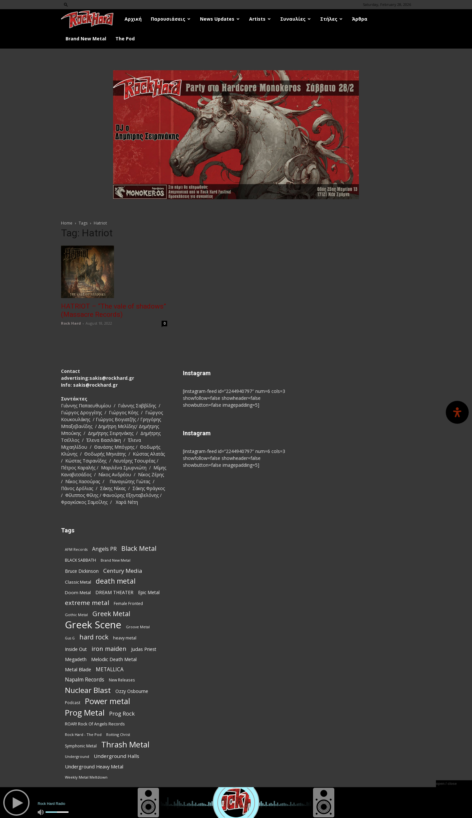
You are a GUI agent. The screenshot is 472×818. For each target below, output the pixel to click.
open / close (446, 784)
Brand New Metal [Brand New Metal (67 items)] (115, 560)
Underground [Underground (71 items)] (77, 756)
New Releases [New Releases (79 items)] (122, 679)
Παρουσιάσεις (170, 19)
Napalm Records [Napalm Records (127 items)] (84, 679)
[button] (66, 4)
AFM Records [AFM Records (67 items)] (76, 549)
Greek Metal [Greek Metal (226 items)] (111, 613)
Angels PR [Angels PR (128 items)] (104, 549)
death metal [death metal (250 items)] (116, 581)
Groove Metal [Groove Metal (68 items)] (138, 626)
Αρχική (133, 19)
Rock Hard (71, 323)
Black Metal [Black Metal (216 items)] (138, 548)
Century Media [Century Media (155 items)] (122, 570)
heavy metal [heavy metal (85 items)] (124, 638)
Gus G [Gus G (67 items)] (70, 638)
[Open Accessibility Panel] (457, 412)
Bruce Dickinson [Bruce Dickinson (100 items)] (82, 571)
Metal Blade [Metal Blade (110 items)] (78, 669)
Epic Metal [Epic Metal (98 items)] (149, 592)
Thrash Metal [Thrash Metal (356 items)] (125, 744)
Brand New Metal (86, 38)
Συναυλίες (295, 19)
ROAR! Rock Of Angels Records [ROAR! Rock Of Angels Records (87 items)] (95, 724)
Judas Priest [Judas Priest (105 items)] (143, 649)
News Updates (220, 19)
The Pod (125, 38)
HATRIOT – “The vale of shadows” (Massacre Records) (113, 310)
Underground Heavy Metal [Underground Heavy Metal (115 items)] (94, 766)
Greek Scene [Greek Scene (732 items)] (93, 624)
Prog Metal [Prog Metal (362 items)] (85, 712)
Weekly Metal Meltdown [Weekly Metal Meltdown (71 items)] (86, 777)
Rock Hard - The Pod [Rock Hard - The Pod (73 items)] (83, 734)
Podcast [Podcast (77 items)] (72, 702)
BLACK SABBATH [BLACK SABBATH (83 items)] (80, 560)
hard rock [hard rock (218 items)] (93, 637)
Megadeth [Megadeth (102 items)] (76, 659)
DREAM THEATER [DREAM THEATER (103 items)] (114, 592)
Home (66, 223)
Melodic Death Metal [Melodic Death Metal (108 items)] (114, 659)
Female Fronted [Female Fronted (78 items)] (128, 603)
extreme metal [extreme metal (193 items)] (87, 602)
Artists (260, 19)
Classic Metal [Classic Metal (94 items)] (78, 582)
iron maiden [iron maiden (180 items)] (109, 648)
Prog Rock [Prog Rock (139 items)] (122, 713)
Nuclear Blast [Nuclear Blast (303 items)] (88, 690)
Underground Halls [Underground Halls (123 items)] (116, 756)
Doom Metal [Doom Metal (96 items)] (78, 592)
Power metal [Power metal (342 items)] (107, 701)
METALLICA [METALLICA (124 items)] (110, 669)
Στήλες (331, 19)
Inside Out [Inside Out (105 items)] (76, 649)
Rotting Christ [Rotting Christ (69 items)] (118, 734)
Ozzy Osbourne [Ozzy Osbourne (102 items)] (131, 691)
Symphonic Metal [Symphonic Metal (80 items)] (81, 746)
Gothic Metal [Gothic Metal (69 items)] (76, 614)
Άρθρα (359, 19)
